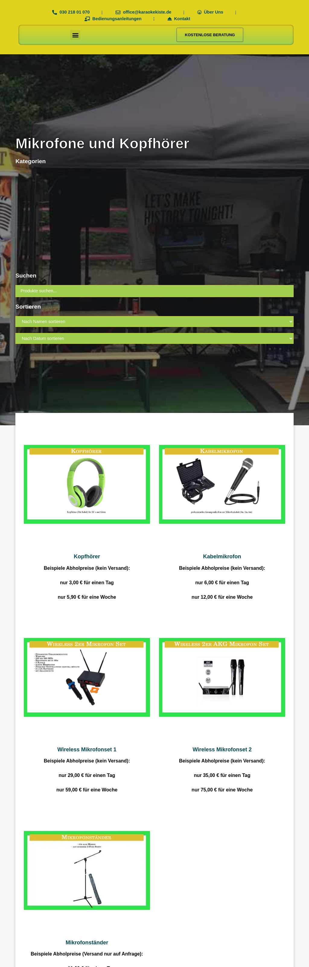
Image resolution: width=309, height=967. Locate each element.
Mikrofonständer (86, 943)
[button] (75, 35)
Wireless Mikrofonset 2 (222, 750)
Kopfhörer (87, 556)
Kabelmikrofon (222, 556)
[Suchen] (154, 291)
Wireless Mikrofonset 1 (86, 750)
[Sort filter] (154, 321)
